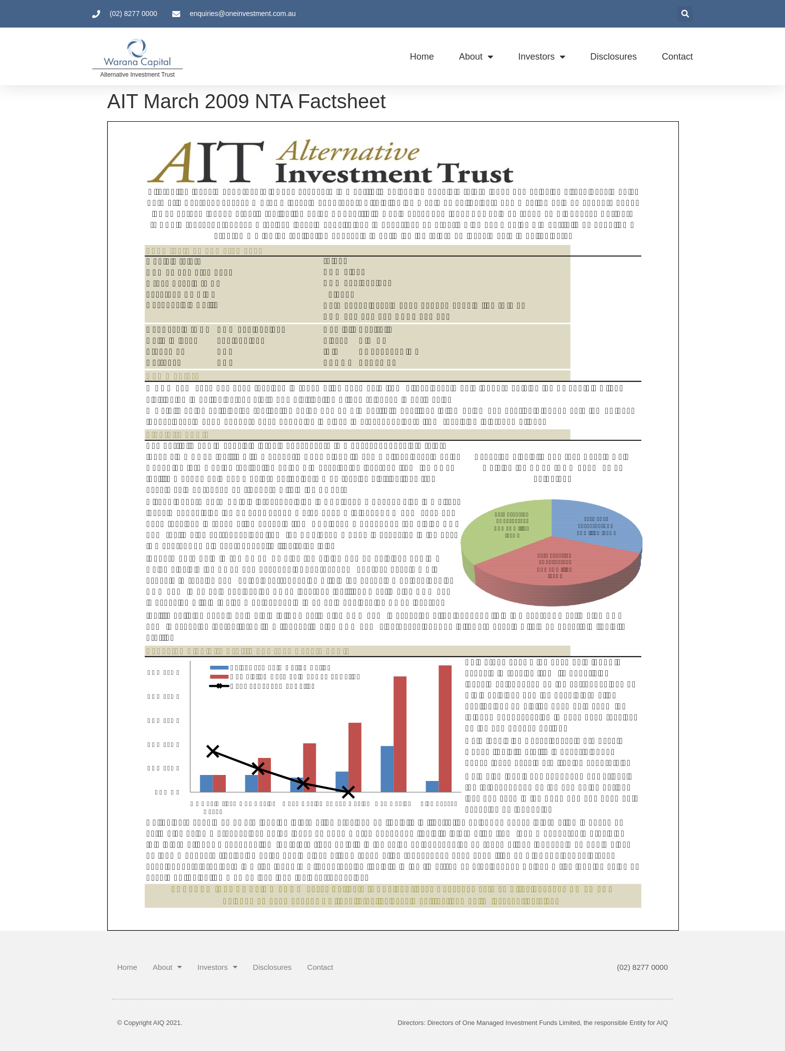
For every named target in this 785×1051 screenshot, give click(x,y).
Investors (541, 56)
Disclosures (613, 57)
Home (422, 57)
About (476, 56)
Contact (677, 57)
